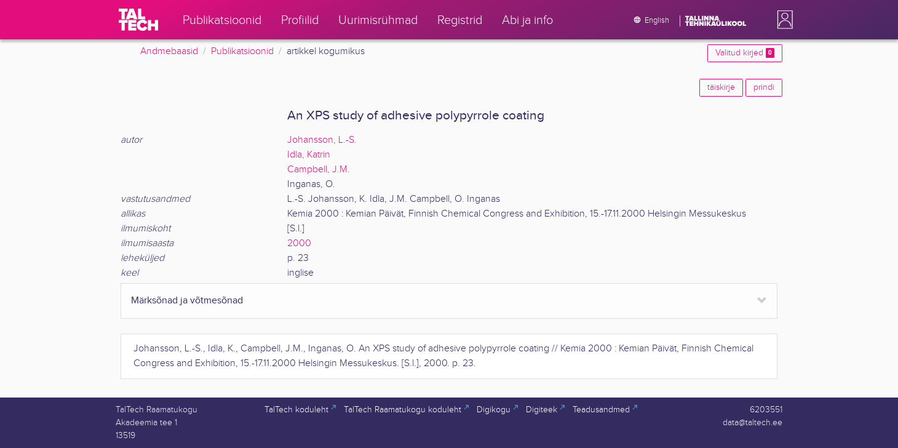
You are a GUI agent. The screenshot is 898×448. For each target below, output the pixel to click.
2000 (299, 243)
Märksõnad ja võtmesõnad (187, 300)
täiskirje (721, 87)
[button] (782, 19)
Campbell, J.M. (318, 169)
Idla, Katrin (308, 155)
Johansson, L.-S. (322, 140)
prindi (763, 87)
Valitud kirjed (744, 53)
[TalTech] (138, 19)
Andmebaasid (169, 51)
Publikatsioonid (242, 51)
